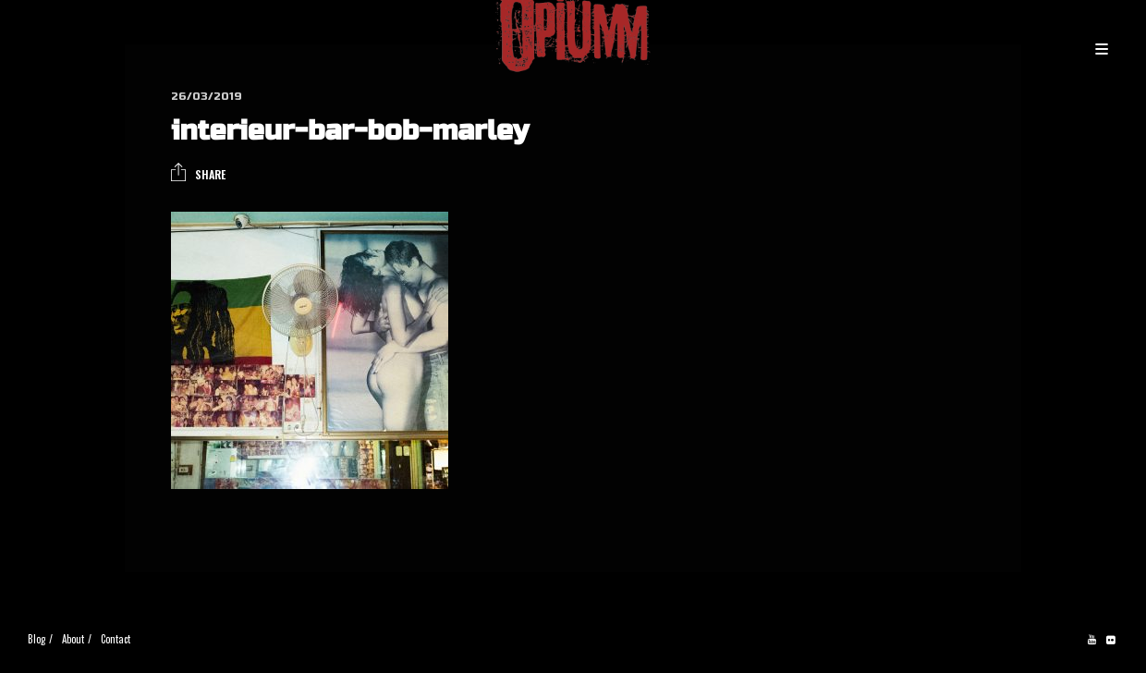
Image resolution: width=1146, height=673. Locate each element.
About (73, 638)
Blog (36, 638)
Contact (115, 638)
